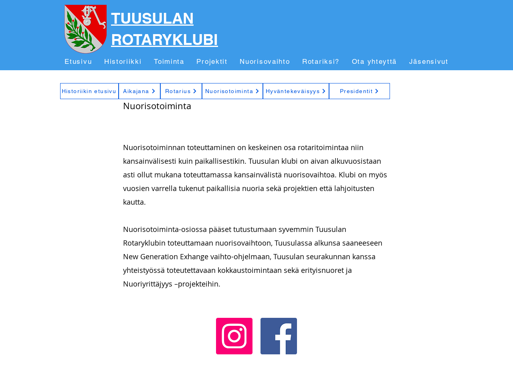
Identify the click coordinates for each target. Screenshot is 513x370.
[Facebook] (279, 336)
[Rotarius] (181, 91)
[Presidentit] (359, 91)
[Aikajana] (139, 91)
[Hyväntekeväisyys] (296, 91)
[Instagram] (234, 336)
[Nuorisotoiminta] (232, 91)
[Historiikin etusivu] (89, 91)
